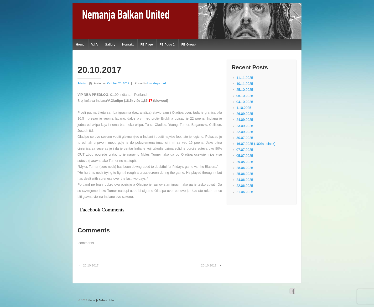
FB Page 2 (167, 44)
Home (80, 44)
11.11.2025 (244, 78)
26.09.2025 (244, 114)
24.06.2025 (244, 180)
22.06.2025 (244, 186)
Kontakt (128, 44)
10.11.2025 (244, 84)
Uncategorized (156, 83)
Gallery (110, 44)
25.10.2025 (244, 90)
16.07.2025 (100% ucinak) (255, 144)
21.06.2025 (244, 192)
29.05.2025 (244, 162)
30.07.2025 (244, 138)
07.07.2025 (244, 150)
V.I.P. (94, 44)
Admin (82, 83)
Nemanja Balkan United (101, 300)
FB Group (188, 44)
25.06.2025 (244, 174)
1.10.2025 (243, 108)
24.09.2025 (244, 120)
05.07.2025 (244, 156)
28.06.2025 (244, 168)
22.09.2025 (244, 132)
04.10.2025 (244, 102)
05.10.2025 (244, 96)
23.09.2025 (244, 126)
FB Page (146, 44)
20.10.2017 (91, 265)
